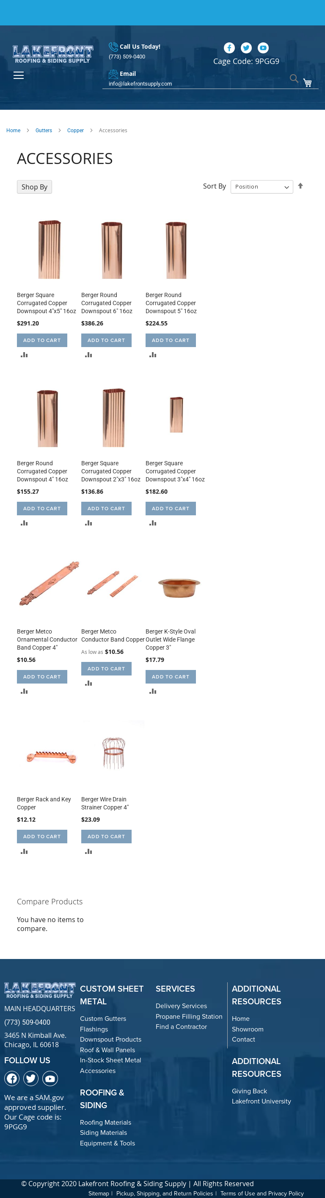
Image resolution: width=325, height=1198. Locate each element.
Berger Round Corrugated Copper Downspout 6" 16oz (106, 303)
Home (13, 130)
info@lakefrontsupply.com (140, 84)
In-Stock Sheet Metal (110, 1060)
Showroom (248, 1029)
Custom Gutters (103, 1018)
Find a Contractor (181, 1026)
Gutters (44, 130)
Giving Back (249, 1091)
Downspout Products (110, 1039)
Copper (75, 130)
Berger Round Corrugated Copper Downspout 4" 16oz (42, 471)
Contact (243, 1039)
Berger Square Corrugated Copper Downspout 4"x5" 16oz (46, 303)
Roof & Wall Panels (107, 1050)
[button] (24, 354)
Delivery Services (181, 1006)
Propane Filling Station (189, 1016)
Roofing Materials (105, 1122)
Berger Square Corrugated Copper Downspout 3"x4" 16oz (175, 471)
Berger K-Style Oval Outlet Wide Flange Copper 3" (171, 639)
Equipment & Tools (107, 1143)
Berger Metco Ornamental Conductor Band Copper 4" (47, 639)
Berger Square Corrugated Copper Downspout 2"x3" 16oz (110, 471)
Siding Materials (103, 1132)
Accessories (98, 1071)
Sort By (214, 186)
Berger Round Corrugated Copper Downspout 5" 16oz (171, 303)
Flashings (94, 1029)
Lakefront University (261, 1101)
